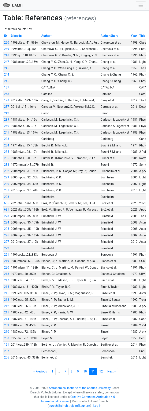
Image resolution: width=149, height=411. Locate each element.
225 (6, 228)
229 (6, 177)
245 (6, 81)
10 (85, 371)
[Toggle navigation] (141, 5)
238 (6, 139)
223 (6, 216)
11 (93, 371)
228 (6, 197)
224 (6, 222)
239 (6, 119)
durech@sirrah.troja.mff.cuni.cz (69, 405)
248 (6, 55)
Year (134, 35)
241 (6, 132)
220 (6, 267)
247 (6, 61)
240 (6, 126)
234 (6, 145)
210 (6, 331)
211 (6, 312)
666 (6, 203)
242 (6, 113)
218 (6, 274)
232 (6, 171)
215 (6, 293)
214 (6, 319)
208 (6, 338)
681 (6, 209)
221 (6, 254)
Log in (97, 405)
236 (6, 158)
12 (101, 371)
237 (6, 106)
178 (6, 100)
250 (6, 42)
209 (6, 325)
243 (6, 94)
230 (6, 184)
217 (6, 280)
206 (6, 357)
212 (6, 306)
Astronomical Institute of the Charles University (80, 388)
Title (142, 35)
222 (6, 248)
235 (6, 151)
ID (5, 35)
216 (6, 286)
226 (6, 235)
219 (6, 261)
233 (6, 164)
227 (6, 241)
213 (6, 299)
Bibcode (16, 35)
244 (6, 74)
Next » (111, 371)
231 (6, 190)
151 (6, 344)
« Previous (40, 371)
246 (6, 68)
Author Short (109, 35)
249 (6, 49)
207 (6, 351)
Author (46, 35)
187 (6, 87)
